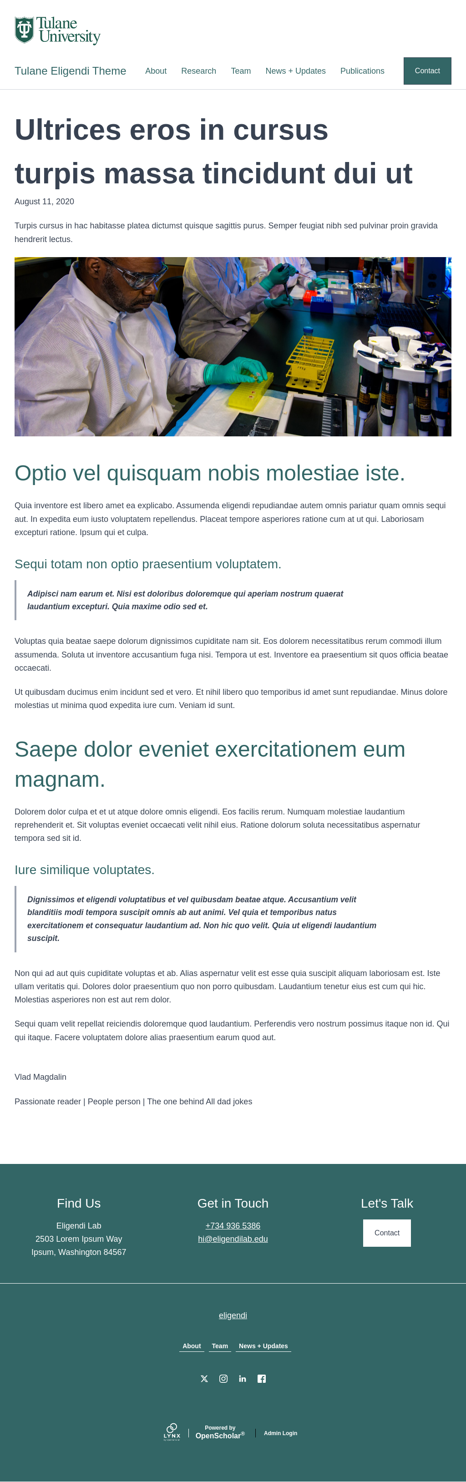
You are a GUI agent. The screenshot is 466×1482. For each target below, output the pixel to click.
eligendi (233, 1315)
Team (241, 71)
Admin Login (280, 1433)
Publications (362, 71)
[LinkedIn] (242, 1379)
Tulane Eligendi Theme (70, 71)
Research (198, 71)
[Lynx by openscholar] (180, 1433)
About (156, 71)
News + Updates (295, 71)
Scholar (220, 1432)
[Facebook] (262, 1379)
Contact (427, 71)
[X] (204, 1379)
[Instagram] (223, 1379)
